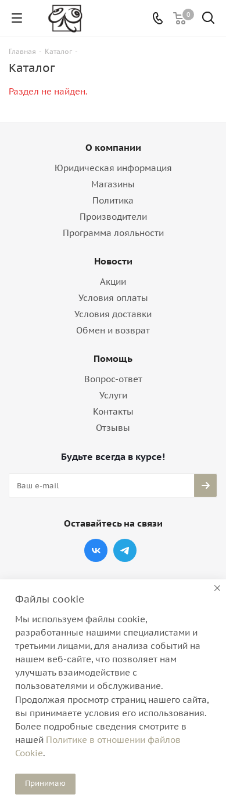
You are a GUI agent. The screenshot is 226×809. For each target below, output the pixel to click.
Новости (113, 261)
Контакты (113, 411)
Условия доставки (113, 314)
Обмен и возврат (113, 330)
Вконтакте (95, 550)
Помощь (113, 358)
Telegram (125, 550)
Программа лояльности (113, 232)
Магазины (113, 184)
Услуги (113, 395)
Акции (113, 281)
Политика (113, 200)
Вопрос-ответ (113, 378)
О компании (113, 147)
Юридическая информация (113, 167)
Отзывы (113, 427)
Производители (113, 216)
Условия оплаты (113, 297)
